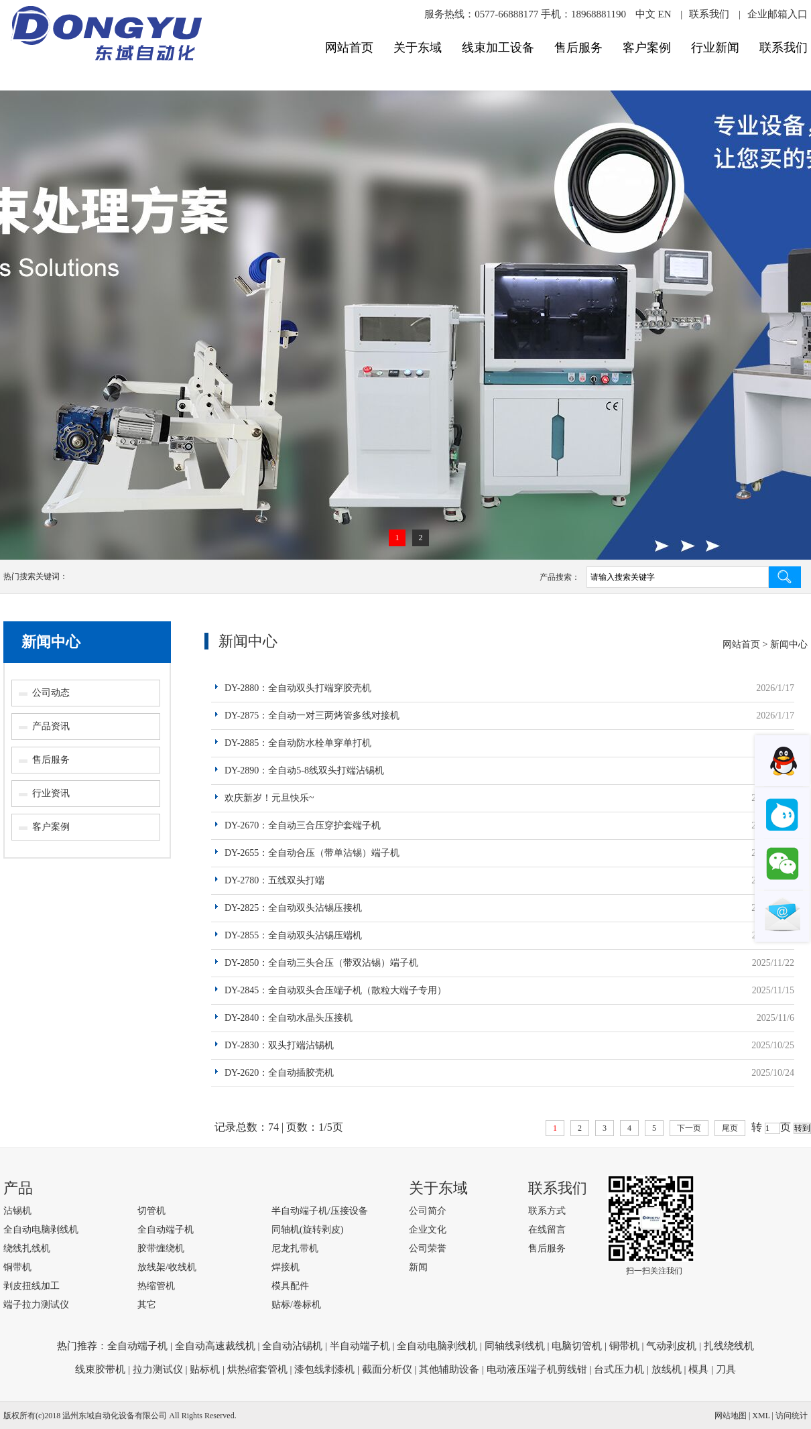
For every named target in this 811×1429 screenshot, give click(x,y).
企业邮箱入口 (777, 14)
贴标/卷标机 (296, 1305)
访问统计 (791, 1415)
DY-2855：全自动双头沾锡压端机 (293, 935)
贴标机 (205, 1369)
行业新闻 (715, 47)
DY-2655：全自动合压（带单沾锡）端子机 (312, 853)
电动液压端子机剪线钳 (537, 1369)
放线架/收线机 (166, 1267)
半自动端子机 (360, 1346)
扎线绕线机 (729, 1346)
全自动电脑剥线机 (40, 1230)
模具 (698, 1369)
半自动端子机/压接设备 (319, 1211)
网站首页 (349, 47)
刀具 (726, 1369)
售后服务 (578, 47)
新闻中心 (50, 641)
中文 (645, 14)
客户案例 (647, 47)
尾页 (730, 1128)
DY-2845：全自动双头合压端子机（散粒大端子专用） (335, 990)
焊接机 (285, 1267)
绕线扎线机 (26, 1248)
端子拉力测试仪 (36, 1305)
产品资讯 (51, 726)
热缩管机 (156, 1286)
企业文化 (427, 1230)
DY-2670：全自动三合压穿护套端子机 (303, 825)
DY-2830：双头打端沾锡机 (279, 1045)
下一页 (689, 1128)
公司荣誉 (427, 1248)
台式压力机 (619, 1369)
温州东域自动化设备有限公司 (114, 1415)
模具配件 (290, 1286)
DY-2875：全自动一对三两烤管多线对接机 (312, 715)
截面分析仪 (387, 1369)
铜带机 (17, 1267)
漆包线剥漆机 (324, 1369)
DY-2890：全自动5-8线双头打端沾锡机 (304, 770)
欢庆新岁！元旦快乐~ (269, 798)
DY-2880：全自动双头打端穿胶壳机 (298, 688)
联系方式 (547, 1211)
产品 (18, 1188)
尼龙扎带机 (294, 1248)
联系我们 (709, 14)
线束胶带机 (100, 1369)
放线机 (666, 1369)
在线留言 (547, 1230)
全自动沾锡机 (292, 1346)
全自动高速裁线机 (215, 1346)
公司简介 (427, 1211)
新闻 (418, 1267)
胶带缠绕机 (160, 1248)
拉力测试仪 (158, 1369)
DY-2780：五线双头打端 (274, 880)
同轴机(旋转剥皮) (307, 1230)
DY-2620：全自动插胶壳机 (279, 1073)
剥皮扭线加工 (31, 1286)
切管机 (151, 1211)
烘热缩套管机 (257, 1369)
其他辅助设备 (449, 1369)
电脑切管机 (577, 1346)
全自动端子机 (165, 1230)
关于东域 (417, 47)
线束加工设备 (498, 47)
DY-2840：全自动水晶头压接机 (289, 1018)
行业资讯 (51, 793)
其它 (146, 1305)
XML (760, 1415)
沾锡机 (17, 1211)
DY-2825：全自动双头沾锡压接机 (293, 908)
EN (664, 14)
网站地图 (730, 1415)
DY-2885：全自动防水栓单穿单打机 (298, 743)
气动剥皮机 (671, 1346)
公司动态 (51, 693)
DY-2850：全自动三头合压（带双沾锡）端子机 (321, 963)
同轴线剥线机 (515, 1346)
